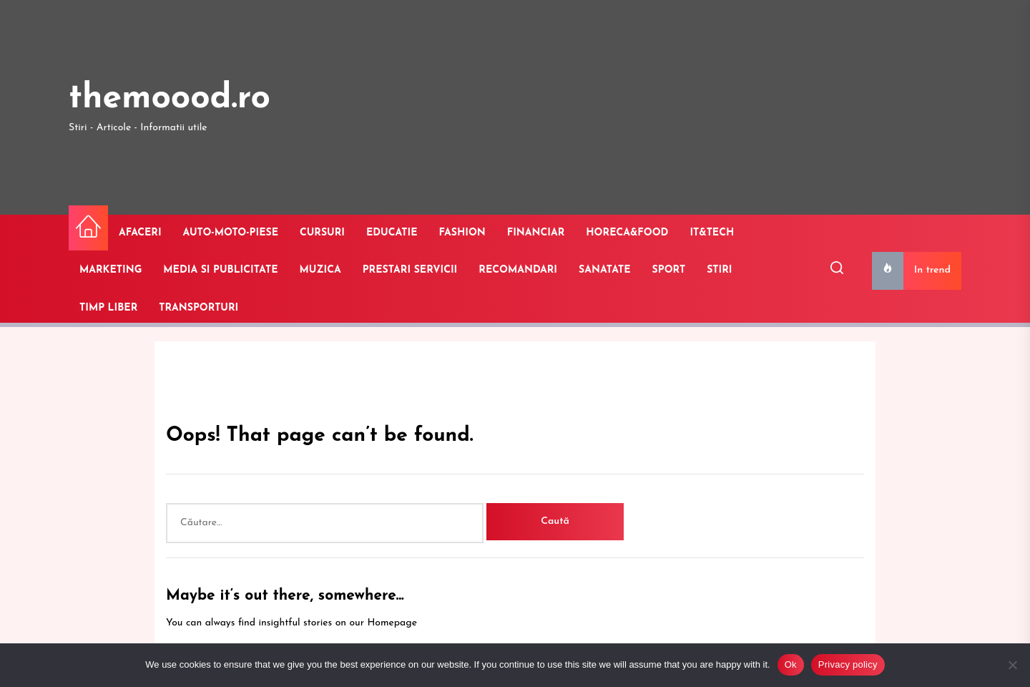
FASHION (462, 233)
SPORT (669, 270)
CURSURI (322, 233)
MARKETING (110, 270)
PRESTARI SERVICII (410, 270)
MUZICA (320, 270)
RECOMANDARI (518, 270)
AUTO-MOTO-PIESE (230, 233)
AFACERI (140, 233)
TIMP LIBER (108, 308)
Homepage (392, 623)
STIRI (719, 270)
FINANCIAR (536, 233)
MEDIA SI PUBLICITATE (220, 270)
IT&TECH (712, 233)
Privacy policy (848, 664)
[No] (1012, 665)
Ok (791, 664)
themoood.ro (169, 99)
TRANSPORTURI (198, 308)
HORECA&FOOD (627, 233)
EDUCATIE (392, 233)
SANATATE (605, 270)
